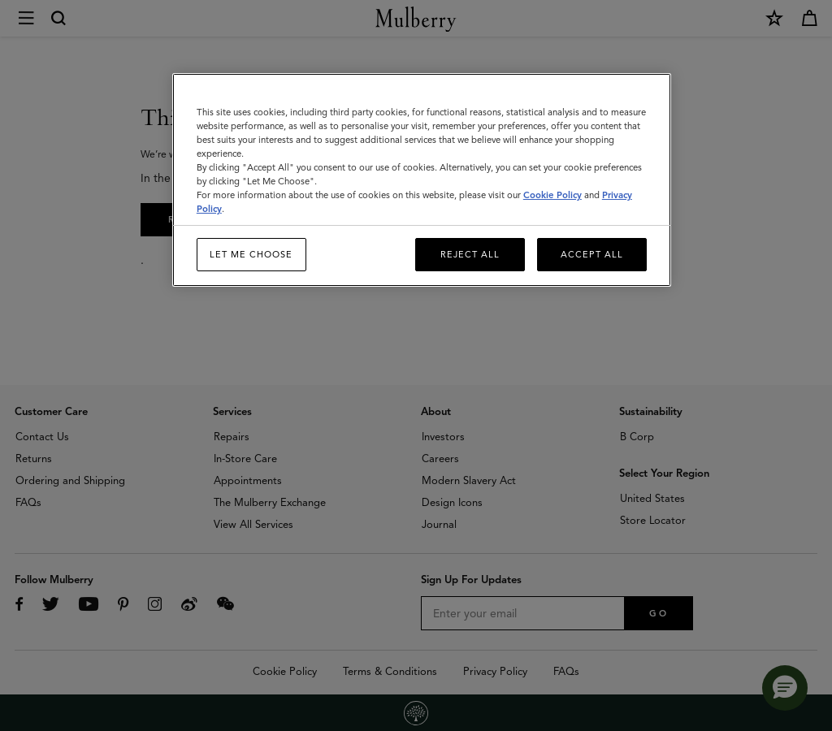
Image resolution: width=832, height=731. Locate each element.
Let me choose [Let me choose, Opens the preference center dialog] (251, 254)
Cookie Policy (552, 195)
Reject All (470, 254)
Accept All (592, 254)
